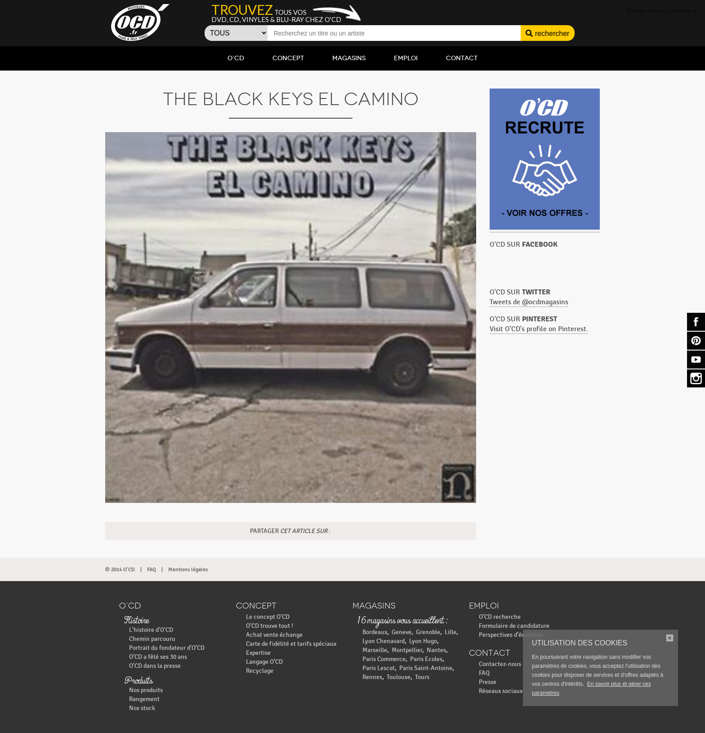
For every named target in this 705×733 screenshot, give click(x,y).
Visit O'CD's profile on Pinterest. (539, 329)
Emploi (406, 58)
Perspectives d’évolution (511, 635)
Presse (487, 682)
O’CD (236, 58)
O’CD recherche (500, 617)
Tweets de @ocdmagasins (529, 302)
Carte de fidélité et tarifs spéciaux (291, 644)
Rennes (372, 677)
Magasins (349, 58)
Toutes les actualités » (661, 11)
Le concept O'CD (268, 617)
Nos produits (146, 690)
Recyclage (259, 671)
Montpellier (407, 650)
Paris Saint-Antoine (425, 668)
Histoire (136, 621)
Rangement (144, 699)
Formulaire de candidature (514, 626)
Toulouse (399, 677)
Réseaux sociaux (500, 691)
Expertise (258, 653)
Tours (422, 677)
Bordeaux (374, 632)
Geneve (401, 632)
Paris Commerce (384, 659)
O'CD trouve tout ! (269, 626)
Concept (288, 58)
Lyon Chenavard (383, 641)
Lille (450, 632)
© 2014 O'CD (120, 569)
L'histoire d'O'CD (151, 630)
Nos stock (142, 708)
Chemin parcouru (152, 639)
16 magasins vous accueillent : (402, 621)
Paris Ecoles (426, 659)
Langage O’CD (264, 662)
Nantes (436, 650)
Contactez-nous (500, 664)
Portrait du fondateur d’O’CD (167, 648)
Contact (461, 58)
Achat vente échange (274, 635)
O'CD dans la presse (155, 666)
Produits (138, 681)
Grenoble (428, 632)
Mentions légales (188, 569)
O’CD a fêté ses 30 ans (158, 657)
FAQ (151, 569)
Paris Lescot (378, 668)
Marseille (374, 650)
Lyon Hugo (423, 641)
